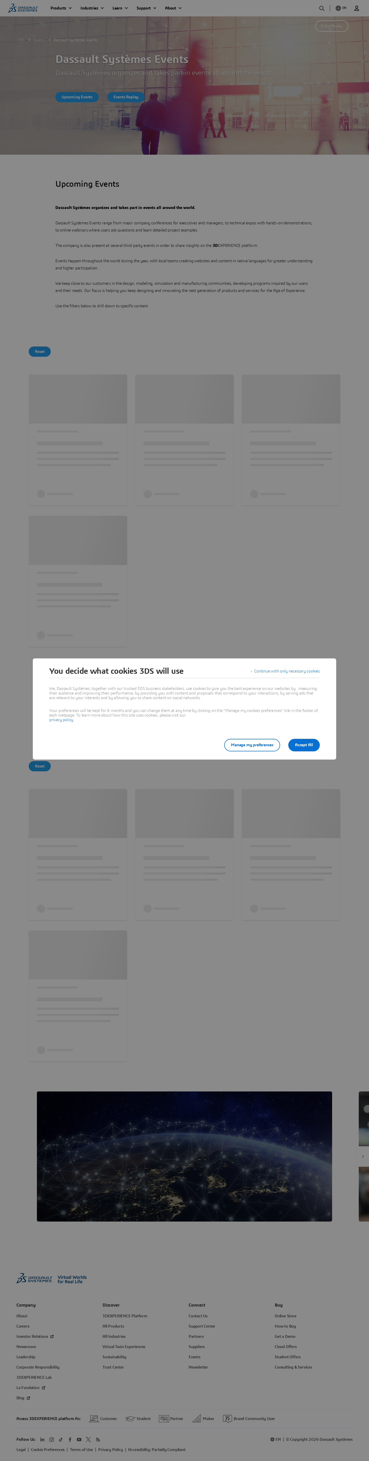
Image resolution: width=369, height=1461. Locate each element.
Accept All (304, 745)
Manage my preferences (252, 745)
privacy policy (61, 720)
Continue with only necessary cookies (287, 671)
